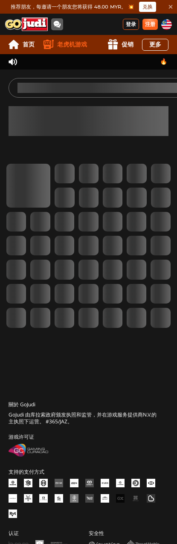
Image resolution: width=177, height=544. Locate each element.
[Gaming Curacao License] (28, 450)
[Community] (57, 24)
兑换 (147, 6)
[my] (166, 24)
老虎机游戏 (65, 44)
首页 (22, 44)
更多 (155, 44)
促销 (120, 44)
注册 (150, 24)
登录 (131, 24)
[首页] (26, 24)
